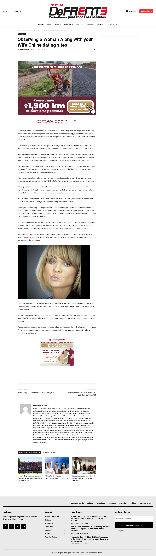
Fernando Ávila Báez (27, 49)
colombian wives (29, 237)
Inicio (19, 31)
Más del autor (49, 452)
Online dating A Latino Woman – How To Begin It (36, 393)
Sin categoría (27, 31)
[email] (134, 518)
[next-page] (22, 485)
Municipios (75, 523)
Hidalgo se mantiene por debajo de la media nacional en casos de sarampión (84, 478)
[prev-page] (19, 485)
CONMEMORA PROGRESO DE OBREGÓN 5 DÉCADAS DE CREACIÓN (81, 394)
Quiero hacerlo (134, 525)
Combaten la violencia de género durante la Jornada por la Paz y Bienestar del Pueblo (89, 518)
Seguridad (75, 544)
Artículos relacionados (29, 452)
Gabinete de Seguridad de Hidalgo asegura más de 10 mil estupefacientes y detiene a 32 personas (89, 539)
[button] (17, 11)
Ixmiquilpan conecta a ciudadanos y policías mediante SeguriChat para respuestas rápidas (90, 529)
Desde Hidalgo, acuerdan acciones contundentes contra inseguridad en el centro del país (30, 478)
